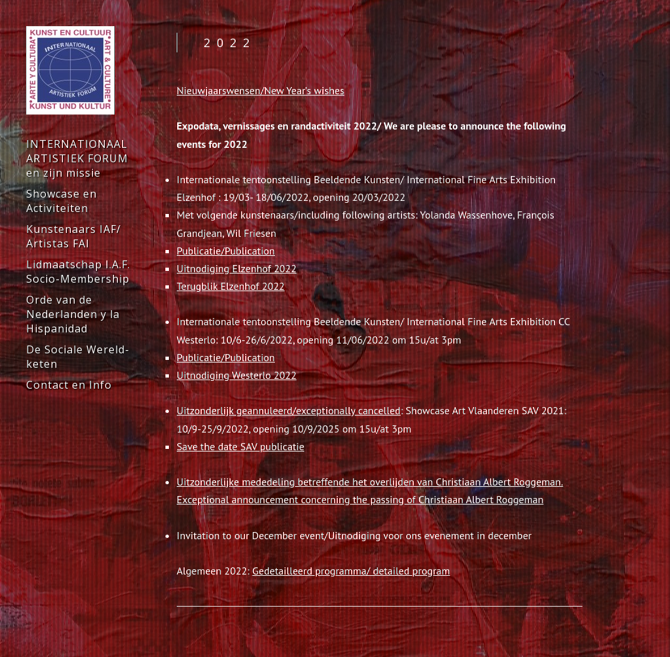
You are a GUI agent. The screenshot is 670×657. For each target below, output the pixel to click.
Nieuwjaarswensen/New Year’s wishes (260, 90)
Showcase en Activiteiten (61, 200)
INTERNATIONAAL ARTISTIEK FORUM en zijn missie (77, 158)
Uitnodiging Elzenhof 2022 (236, 268)
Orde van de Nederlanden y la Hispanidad (73, 314)
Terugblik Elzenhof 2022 (231, 286)
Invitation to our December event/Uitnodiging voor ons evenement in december (354, 535)
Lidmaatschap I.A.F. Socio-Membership (78, 271)
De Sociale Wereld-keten (78, 356)
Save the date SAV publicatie (240, 446)
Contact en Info (69, 385)
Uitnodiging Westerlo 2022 (236, 375)
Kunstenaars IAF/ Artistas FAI (73, 236)
